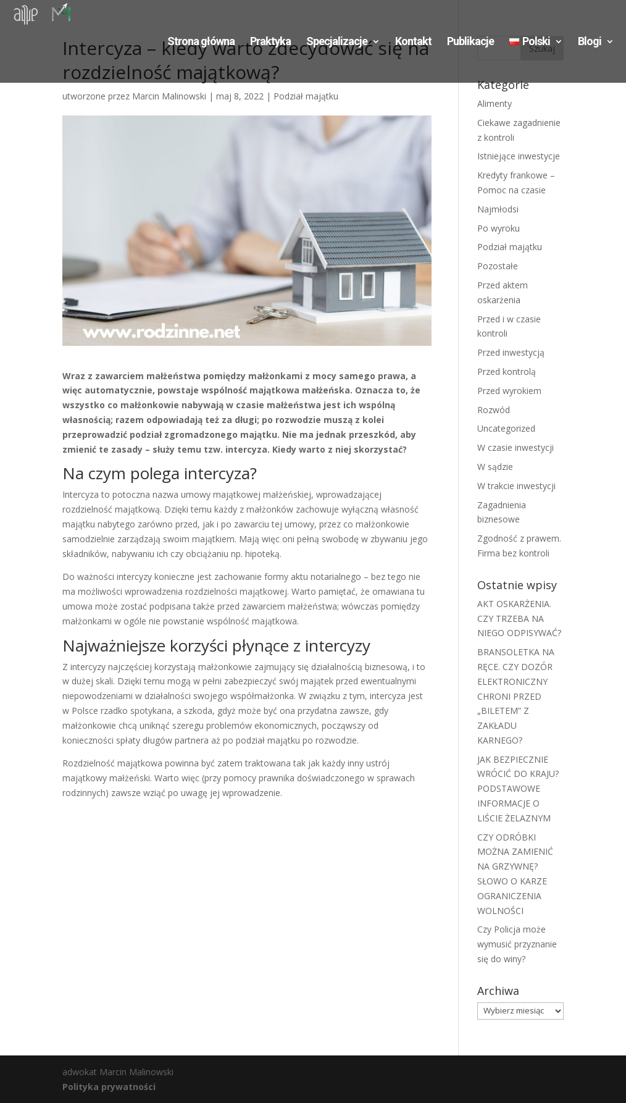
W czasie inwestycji (515, 447)
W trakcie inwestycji (516, 486)
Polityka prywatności (109, 1087)
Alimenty (494, 103)
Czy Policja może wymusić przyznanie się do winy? (517, 944)
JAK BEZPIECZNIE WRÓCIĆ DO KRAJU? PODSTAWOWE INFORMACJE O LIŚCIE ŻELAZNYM (518, 788)
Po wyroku (498, 228)
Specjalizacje (336, 42)
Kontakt (413, 42)
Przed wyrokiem (509, 390)
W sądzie (495, 466)
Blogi (589, 42)
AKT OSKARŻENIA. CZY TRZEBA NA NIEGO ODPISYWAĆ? (519, 618)
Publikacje (470, 42)
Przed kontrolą (506, 371)
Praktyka (270, 42)
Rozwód (493, 410)
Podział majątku (305, 96)
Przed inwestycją (511, 352)
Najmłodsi (498, 209)
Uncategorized (506, 428)
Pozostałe (497, 266)
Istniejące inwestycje (518, 156)
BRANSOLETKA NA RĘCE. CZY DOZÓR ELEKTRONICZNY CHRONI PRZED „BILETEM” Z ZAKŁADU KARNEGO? (515, 696)
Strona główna (201, 42)
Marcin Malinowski (169, 96)
